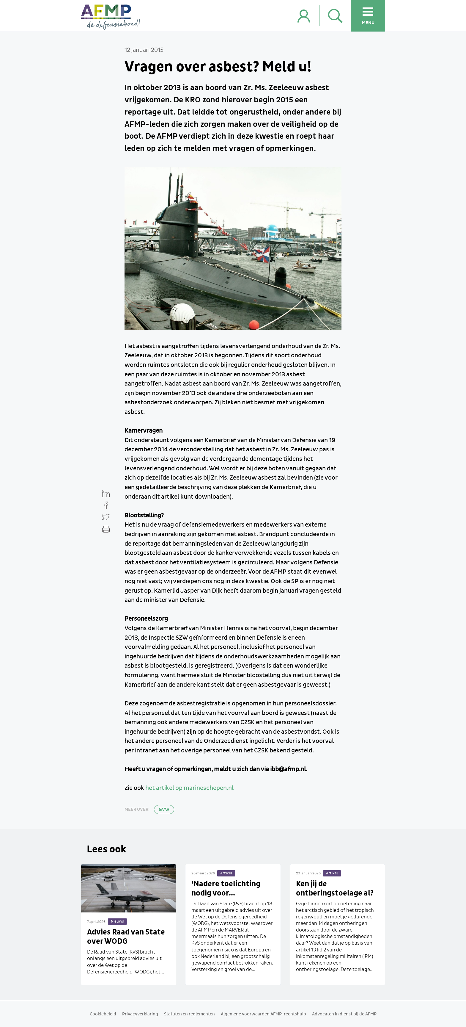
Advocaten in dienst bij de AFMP (344, 1014)
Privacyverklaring (140, 1014)
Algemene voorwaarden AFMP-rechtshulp (263, 1014)
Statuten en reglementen (189, 1014)
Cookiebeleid (103, 1014)
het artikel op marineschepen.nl (189, 788)
